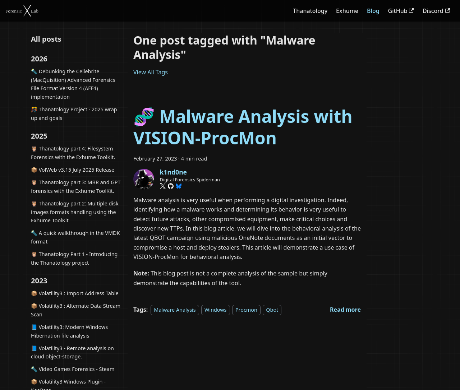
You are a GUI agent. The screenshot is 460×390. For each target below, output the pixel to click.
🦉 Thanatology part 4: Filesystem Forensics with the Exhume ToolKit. (73, 153)
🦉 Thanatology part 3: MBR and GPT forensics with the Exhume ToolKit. (75, 186)
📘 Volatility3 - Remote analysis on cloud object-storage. (72, 352)
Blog (373, 11)
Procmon (246, 309)
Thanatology (310, 11)
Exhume (347, 11)
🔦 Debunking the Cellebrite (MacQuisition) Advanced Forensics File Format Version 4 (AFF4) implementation (73, 84)
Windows (215, 309)
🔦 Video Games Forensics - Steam (72, 369)
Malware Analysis (175, 309)
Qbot (272, 309)
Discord (436, 11)
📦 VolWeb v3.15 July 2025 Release (72, 169)
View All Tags (150, 72)
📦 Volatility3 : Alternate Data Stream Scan (75, 310)
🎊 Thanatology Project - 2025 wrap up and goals (74, 113)
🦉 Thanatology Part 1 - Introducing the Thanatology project (74, 258)
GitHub (401, 11)
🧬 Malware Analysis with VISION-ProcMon (243, 127)
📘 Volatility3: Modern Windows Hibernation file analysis (69, 331)
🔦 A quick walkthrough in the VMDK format (75, 237)
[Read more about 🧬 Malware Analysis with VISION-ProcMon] (345, 310)
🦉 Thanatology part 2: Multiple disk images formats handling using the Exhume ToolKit (75, 212)
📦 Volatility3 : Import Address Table (75, 293)
